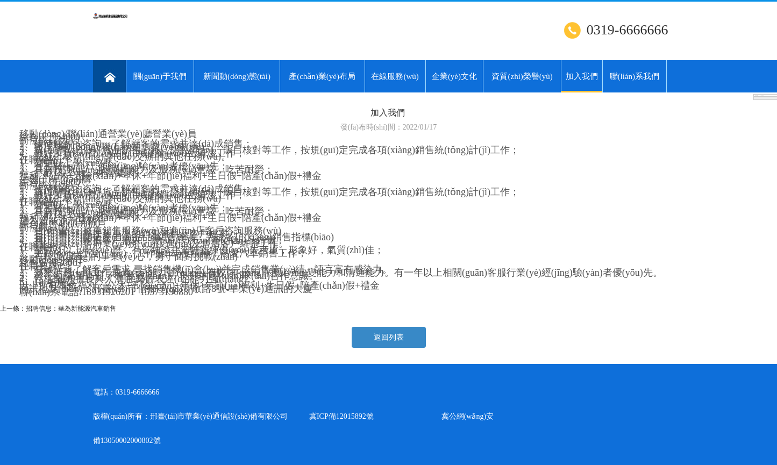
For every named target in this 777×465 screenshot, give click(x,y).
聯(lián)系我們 (634, 76)
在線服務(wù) (394, 76)
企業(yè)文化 (454, 76)
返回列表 (389, 337)
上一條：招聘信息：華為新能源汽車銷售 (58, 308)
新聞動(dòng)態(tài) (236, 76)
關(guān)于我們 (160, 76)
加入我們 (581, 82)
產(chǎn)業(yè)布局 (322, 76)
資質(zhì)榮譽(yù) (521, 76)
